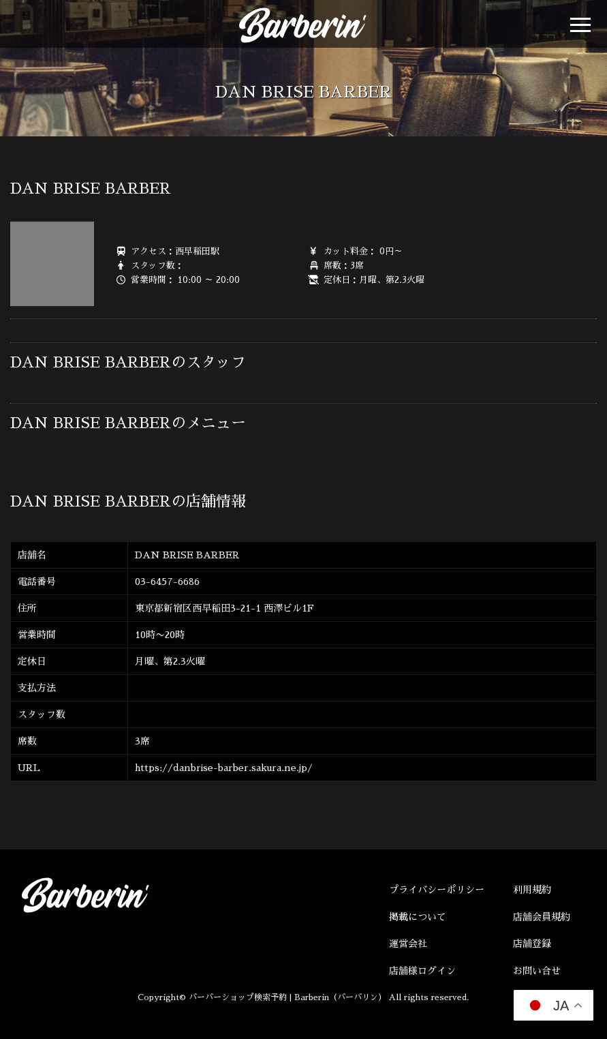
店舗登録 (532, 943)
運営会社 (408, 943)
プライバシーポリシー (436, 889)
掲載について (417, 917)
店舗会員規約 (541, 917)
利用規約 (532, 889)
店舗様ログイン (422, 971)
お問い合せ (537, 971)
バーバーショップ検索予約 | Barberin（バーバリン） (287, 997)
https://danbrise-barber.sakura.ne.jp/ (224, 767)
